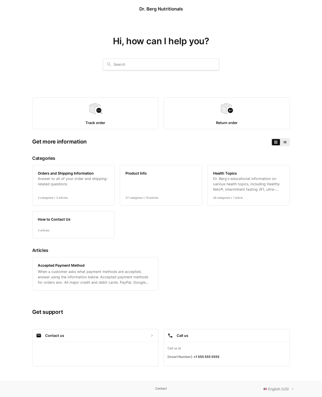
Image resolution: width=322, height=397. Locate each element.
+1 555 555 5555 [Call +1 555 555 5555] (206, 357)
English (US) (279, 389)
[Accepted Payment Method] (95, 274)
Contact (161, 388)
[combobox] (161, 64)
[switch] (280, 142)
